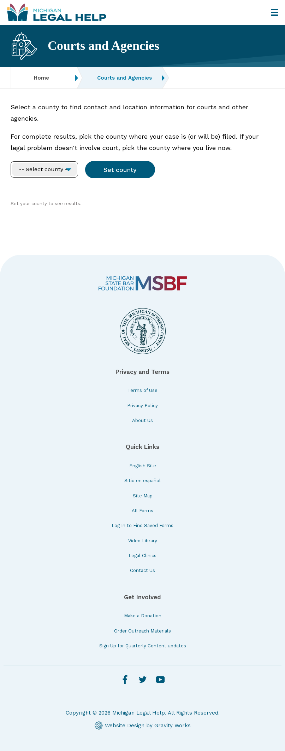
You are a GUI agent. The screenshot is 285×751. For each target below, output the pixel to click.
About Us (142, 420)
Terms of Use (142, 390)
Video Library (142, 540)
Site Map (143, 495)
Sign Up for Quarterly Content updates (142, 645)
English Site (142, 465)
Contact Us (142, 570)
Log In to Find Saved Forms (142, 525)
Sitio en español (142, 480)
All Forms (142, 510)
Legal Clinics (142, 555)
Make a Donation (142, 615)
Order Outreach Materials (142, 631)
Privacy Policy (142, 405)
